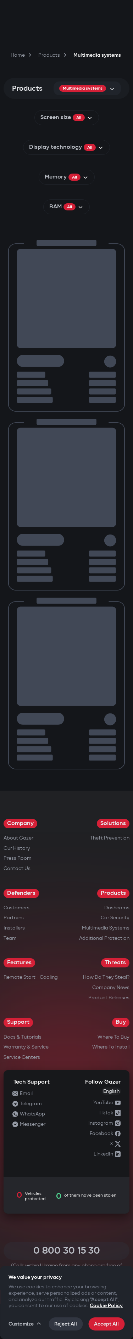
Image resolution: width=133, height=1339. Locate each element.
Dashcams (116, 908)
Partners (14, 918)
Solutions (113, 823)
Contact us (17, 868)
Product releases (108, 998)
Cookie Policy (106, 1306)
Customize (25, 1324)
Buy (121, 1022)
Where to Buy (113, 1037)
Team (10, 938)
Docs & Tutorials (22, 1037)
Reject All (65, 1324)
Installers (14, 928)
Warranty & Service (26, 1047)
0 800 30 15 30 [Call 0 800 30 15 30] (66, 1250)
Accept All (106, 1324)
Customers (16, 908)
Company (20, 823)
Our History (17, 848)
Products (113, 893)
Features (19, 962)
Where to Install (110, 1047)
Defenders (21, 893)
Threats (115, 962)
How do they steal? (106, 977)
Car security (115, 918)
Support (18, 1022)
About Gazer (18, 838)
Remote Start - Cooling (31, 977)
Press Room (18, 858)
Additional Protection (104, 938)
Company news (110, 987)
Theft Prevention (109, 838)
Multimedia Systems (105, 928)
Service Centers (22, 1057)
